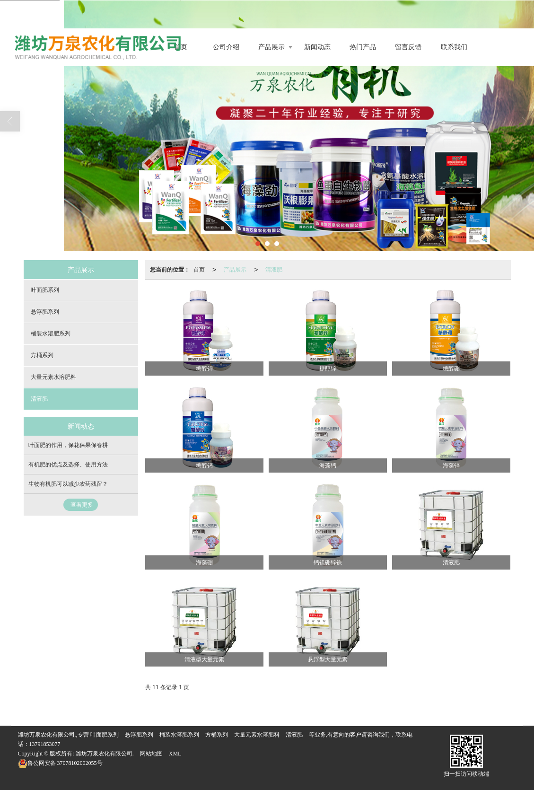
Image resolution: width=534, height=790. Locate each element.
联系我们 (454, 47)
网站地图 (151, 753)
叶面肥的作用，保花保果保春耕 (68, 445)
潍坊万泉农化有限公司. (105, 753)
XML (175, 753)
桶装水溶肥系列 (50, 333)
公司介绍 (226, 47)
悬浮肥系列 (45, 311)
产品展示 (271, 47)
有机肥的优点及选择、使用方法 (68, 464)
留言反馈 (408, 47)
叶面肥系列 (45, 290)
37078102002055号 (60, 763)
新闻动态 (317, 47)
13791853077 (45, 744)
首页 (199, 269)
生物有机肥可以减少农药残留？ (68, 484)
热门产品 (363, 47)
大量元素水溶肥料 (53, 377)
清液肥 (273, 269)
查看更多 (81, 504)
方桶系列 (42, 355)
